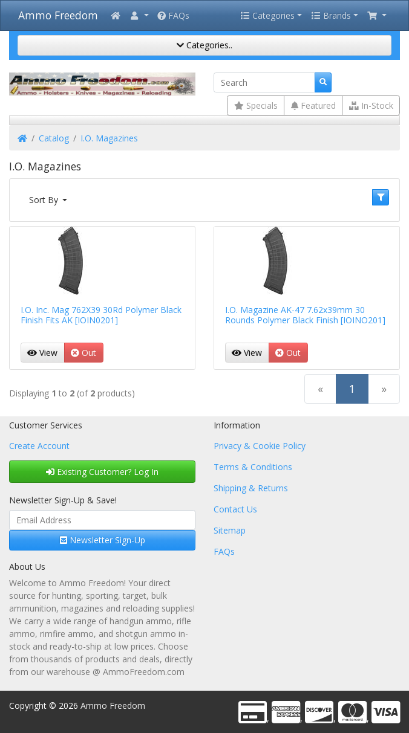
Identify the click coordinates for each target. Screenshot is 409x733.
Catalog (54, 138)
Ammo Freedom (58, 15)
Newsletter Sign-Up (102, 540)
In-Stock (371, 105)
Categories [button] (267, 15)
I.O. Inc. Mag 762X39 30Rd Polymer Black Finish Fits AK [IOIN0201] (101, 315)
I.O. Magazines (109, 138)
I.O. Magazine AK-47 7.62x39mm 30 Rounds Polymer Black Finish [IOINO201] (305, 315)
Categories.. (204, 45)
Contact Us (235, 509)
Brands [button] (331, 15)
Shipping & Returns (251, 488)
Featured (313, 105)
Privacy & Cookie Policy (260, 445)
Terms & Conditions (253, 467)
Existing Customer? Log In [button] (102, 471)
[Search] (264, 83)
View (42, 352)
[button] (139, 15)
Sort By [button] (45, 199)
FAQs (173, 15)
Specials (256, 105)
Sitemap (230, 530)
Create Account (39, 445)
